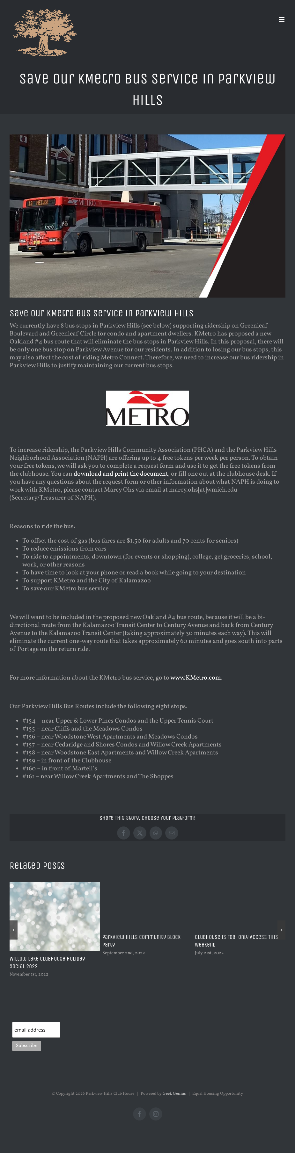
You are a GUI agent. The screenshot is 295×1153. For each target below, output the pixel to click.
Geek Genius (174, 1094)
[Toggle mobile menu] (282, 19)
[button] (14, 930)
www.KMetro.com (195, 678)
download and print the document (121, 474)
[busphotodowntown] (147, 216)
